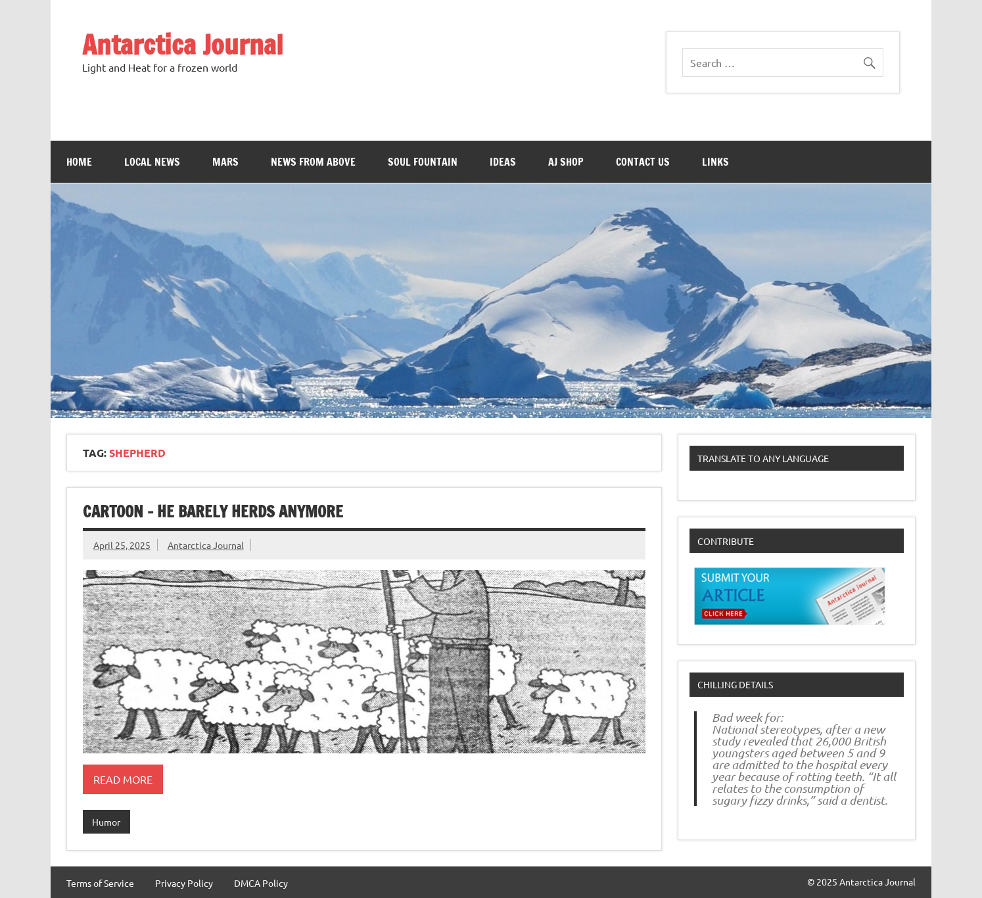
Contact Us (643, 161)
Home (79, 161)
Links (715, 161)
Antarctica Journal (182, 44)
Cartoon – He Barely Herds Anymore (213, 511)
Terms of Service (100, 882)
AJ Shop (566, 161)
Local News (152, 161)
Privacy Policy (184, 882)
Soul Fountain (422, 161)
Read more (122, 779)
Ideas (503, 161)
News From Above (313, 161)
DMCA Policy (261, 882)
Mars (225, 161)
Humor (106, 822)
